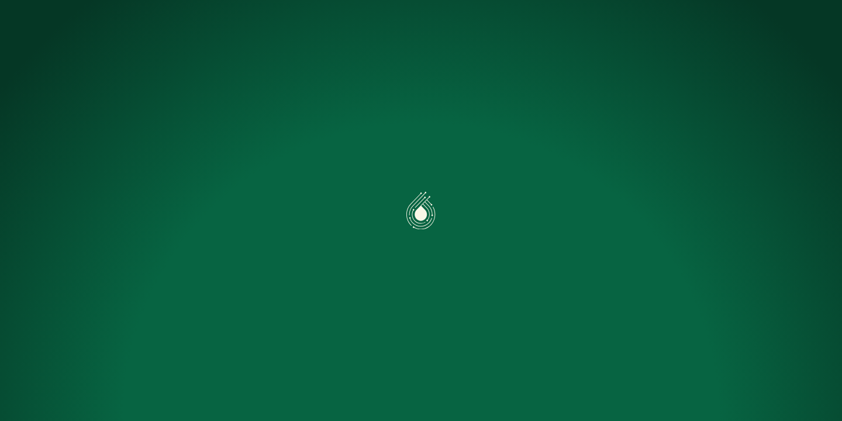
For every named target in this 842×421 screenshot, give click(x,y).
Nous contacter (767, 26)
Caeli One (240, 26)
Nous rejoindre (590, 26)
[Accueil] (74, 26)
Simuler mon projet (432, 26)
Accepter (67, 372)
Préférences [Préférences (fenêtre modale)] (153, 372)
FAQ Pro (516, 26)
